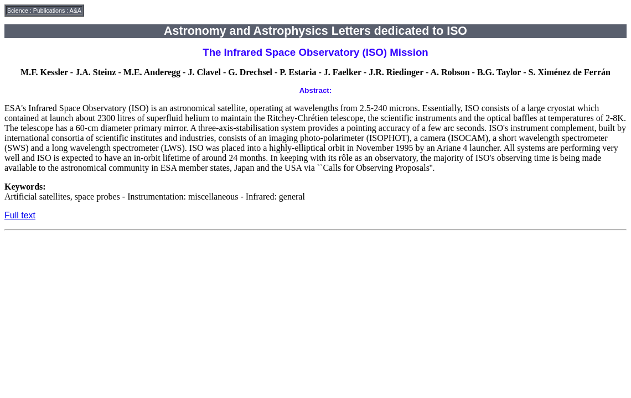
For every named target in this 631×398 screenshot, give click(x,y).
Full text (19, 215)
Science (17, 10)
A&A (75, 10)
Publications (49, 10)
